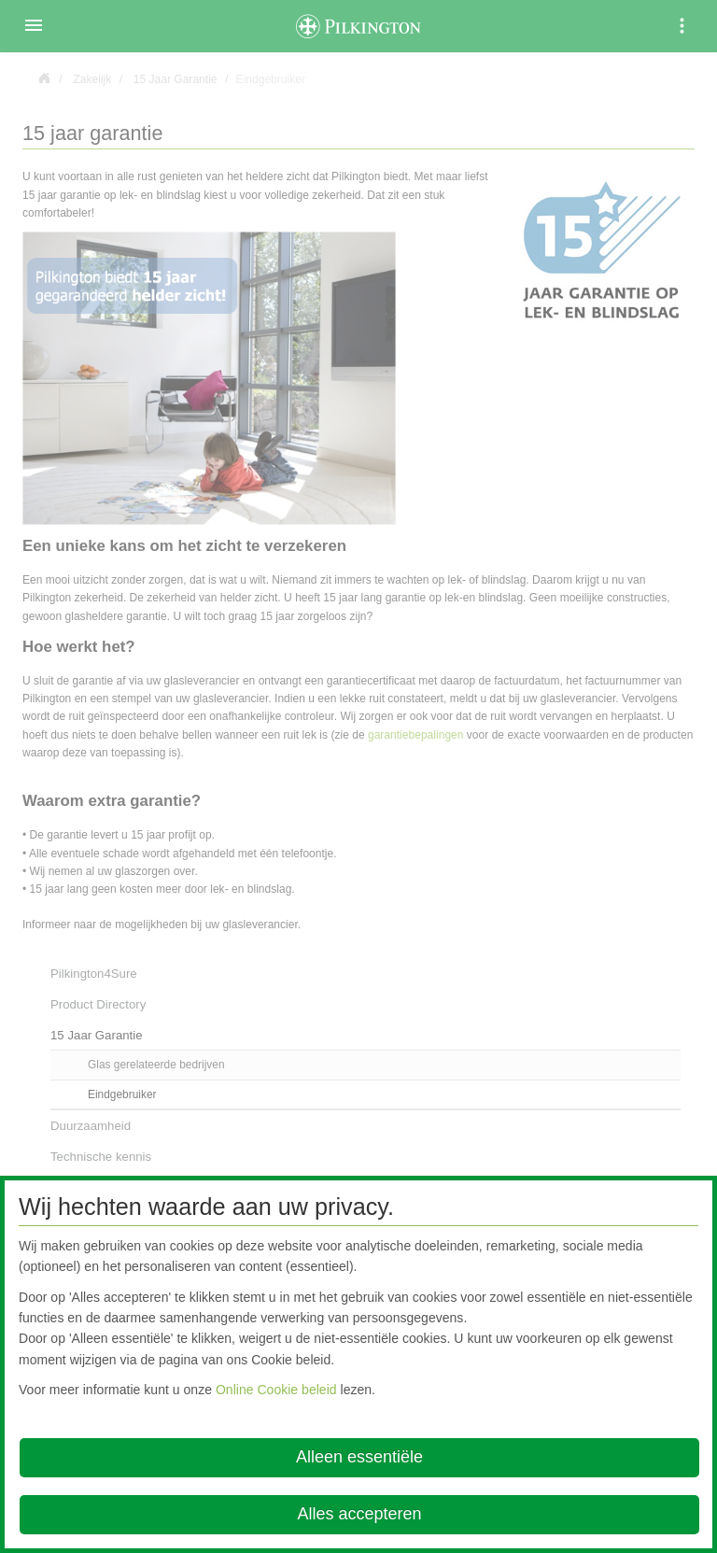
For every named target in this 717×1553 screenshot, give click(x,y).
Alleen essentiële (359, 1456)
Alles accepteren (359, 1513)
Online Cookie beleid (276, 1389)
